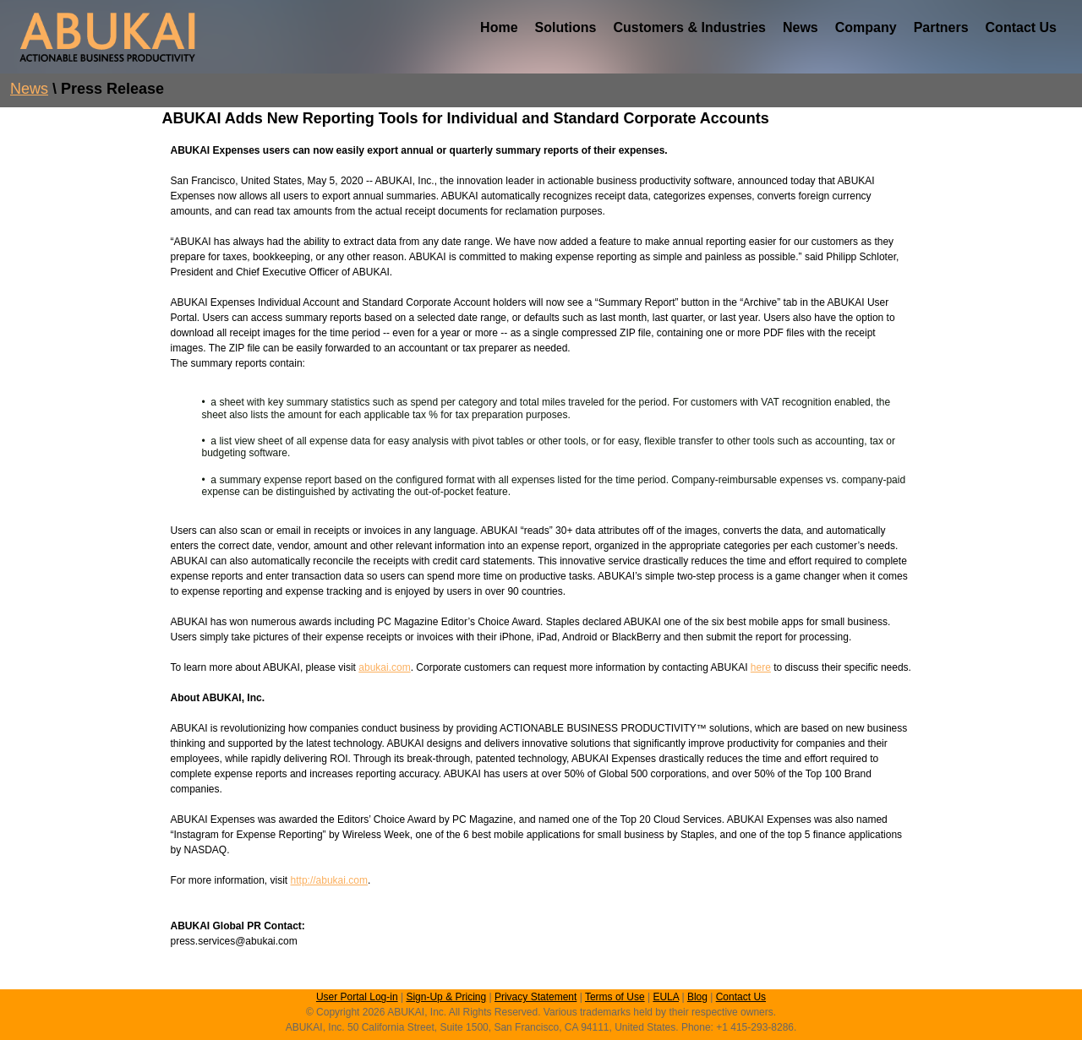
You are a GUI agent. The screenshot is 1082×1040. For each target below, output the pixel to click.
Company (866, 27)
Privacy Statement (536, 997)
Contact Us (1021, 27)
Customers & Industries (689, 27)
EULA (666, 997)
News (800, 27)
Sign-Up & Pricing (446, 997)
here (761, 667)
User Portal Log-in (357, 997)
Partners (941, 27)
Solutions (566, 27)
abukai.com (384, 667)
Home (498, 27)
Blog (697, 997)
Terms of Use (615, 997)
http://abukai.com (329, 880)
